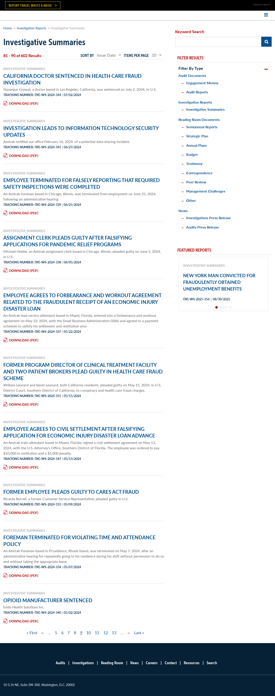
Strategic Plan (197, 135)
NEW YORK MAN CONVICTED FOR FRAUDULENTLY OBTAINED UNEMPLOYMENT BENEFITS (219, 282)
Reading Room (112, 662)
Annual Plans (196, 145)
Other (191, 200)
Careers (152, 662)
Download (19, 103)
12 (105, 632)
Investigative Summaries (205, 109)
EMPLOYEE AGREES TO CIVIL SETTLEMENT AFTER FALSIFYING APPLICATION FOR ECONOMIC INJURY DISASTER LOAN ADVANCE (79, 432)
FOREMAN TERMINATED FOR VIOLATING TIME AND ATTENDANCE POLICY (79, 541)
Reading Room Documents (199, 119)
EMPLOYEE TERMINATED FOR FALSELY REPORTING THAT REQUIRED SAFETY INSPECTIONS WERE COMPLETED (81, 183)
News (183, 210)
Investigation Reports (31, 28)
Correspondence (199, 172)
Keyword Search (189, 31)
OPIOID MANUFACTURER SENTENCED (47, 600)
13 (114, 632)
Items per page (136, 55)
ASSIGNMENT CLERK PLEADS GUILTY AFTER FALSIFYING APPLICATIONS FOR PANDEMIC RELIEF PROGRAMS (67, 241)
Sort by (87, 55)
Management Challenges (205, 191)
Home (7, 28)
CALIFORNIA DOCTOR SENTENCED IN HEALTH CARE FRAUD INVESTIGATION (72, 79)
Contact (171, 662)
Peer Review (196, 182)
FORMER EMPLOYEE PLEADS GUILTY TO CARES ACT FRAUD (71, 491)
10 (88, 632)
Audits (60, 662)
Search (212, 662)
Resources (192, 662)
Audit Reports (197, 91)
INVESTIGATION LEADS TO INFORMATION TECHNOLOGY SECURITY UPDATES (80, 131)
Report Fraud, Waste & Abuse (30, 5)
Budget (192, 154)
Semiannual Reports (202, 126)
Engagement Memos (202, 82)
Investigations (83, 662)
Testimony (194, 163)
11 (97, 632)
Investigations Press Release (208, 217)
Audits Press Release (202, 227)
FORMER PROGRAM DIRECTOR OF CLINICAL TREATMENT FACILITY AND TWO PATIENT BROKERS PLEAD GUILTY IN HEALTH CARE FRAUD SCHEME (83, 371)
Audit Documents (192, 75)
